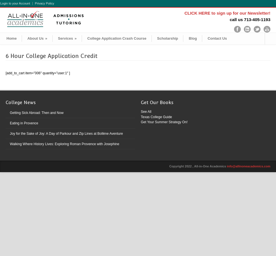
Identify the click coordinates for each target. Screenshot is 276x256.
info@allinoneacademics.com (248, 166)
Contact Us (217, 38)
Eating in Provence (24, 123)
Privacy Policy (44, 3)
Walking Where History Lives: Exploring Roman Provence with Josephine (64, 144)
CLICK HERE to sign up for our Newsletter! (227, 13)
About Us (37, 38)
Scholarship (167, 38)
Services (67, 38)
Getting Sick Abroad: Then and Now (37, 113)
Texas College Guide (156, 117)
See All (146, 112)
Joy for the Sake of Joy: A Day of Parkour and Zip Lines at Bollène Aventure (66, 134)
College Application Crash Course (116, 38)
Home (11, 38)
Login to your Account (15, 3)
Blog (193, 38)
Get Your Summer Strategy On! (164, 122)
